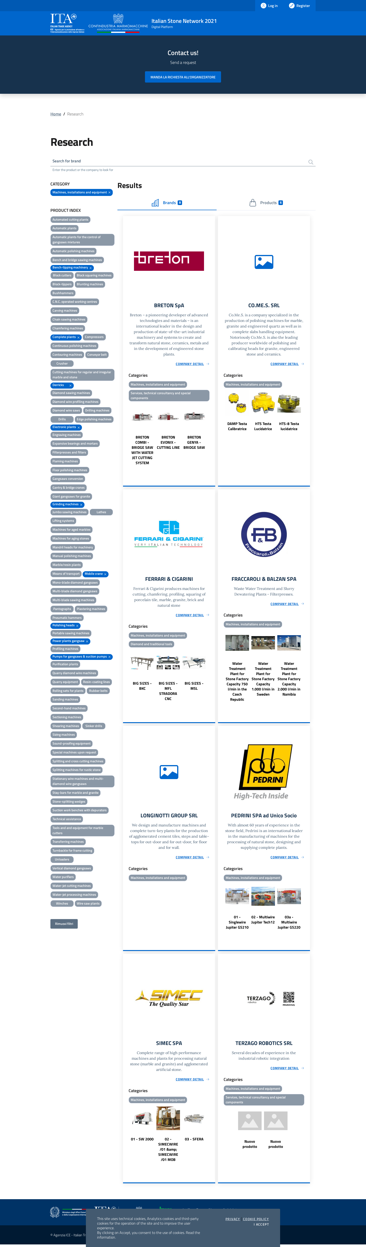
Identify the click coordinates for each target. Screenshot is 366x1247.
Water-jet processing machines (74, 894)
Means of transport (66, 573)
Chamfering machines (68, 328)
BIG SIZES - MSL (194, 688)
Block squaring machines (94, 275)
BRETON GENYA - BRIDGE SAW (194, 444)
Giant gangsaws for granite (71, 496)
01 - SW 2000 (142, 1141)
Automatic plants (65, 228)
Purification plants (65, 664)
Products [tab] (266, 203)
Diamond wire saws (66, 410)
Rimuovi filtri (64, 924)
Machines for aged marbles (72, 529)
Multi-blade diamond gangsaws (75, 591)
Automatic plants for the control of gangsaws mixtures (77, 240)
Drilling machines (97, 410)
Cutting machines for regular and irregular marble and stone (82, 375)
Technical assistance (67, 819)
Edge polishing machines (94, 419)
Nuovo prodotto (250, 1147)
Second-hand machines (69, 708)
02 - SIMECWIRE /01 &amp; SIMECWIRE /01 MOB (168, 1152)
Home (55, 114)
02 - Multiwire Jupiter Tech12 (263, 921)
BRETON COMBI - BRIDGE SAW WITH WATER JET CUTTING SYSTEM (142, 451)
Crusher (62, 363)
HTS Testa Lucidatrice (263, 427)
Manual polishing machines (72, 556)
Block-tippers (62, 284)
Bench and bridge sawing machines (77, 260)
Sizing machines (64, 735)
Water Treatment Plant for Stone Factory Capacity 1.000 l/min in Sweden (263, 680)
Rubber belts (98, 691)
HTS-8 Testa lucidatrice (289, 427)
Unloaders (62, 859)
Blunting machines (90, 284)
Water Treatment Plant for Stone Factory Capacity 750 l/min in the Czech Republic (237, 683)
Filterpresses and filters (69, 452)
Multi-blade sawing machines (73, 600)
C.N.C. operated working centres (75, 302)
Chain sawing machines (69, 319)
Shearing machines (66, 726)
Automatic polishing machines (74, 251)
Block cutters (62, 275)
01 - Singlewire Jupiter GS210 (237, 924)
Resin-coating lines (96, 682)
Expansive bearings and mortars (75, 444)
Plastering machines (91, 609)
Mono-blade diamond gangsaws (75, 582)
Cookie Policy (256, 1219)
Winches (62, 903)
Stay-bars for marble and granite (76, 793)
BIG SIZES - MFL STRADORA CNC (168, 693)
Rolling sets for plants (68, 691)
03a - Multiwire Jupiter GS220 (289, 924)
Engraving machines (67, 435)
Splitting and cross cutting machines (78, 761)
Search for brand (68, 161)
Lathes (101, 512)
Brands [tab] (167, 203)
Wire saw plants (88, 903)
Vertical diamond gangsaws (72, 868)
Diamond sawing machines (71, 393)
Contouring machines (67, 354)
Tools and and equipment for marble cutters (78, 831)
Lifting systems (63, 521)
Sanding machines (65, 699)
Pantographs (62, 609)
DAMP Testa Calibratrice (237, 427)
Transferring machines (68, 842)
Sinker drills (93, 726)
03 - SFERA (194, 1141)
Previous (125, 435)
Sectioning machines (67, 717)
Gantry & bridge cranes (69, 488)
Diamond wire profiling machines (76, 402)
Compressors (94, 337)
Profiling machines (65, 649)
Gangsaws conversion (68, 479)
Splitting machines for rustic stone (77, 770)
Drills (62, 419)
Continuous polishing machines (74, 346)
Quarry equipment (65, 682)
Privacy (232, 1219)
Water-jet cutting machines (72, 886)
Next (213, 435)
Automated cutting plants (70, 219)
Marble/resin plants (67, 565)
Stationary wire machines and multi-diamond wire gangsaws (78, 782)
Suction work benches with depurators (80, 810)
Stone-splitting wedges (69, 801)
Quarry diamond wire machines (74, 673)
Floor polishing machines (70, 470)
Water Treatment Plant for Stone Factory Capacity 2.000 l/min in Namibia (289, 680)
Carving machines (65, 311)
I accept (261, 1224)
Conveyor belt (97, 354)
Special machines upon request (74, 752)
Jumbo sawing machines (70, 512)
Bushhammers (63, 293)
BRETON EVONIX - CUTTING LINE (168, 444)
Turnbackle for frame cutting (72, 851)
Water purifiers (63, 877)
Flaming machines (65, 461)
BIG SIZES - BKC (142, 688)
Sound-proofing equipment (72, 744)
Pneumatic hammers (67, 618)
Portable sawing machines (71, 633)
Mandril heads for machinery (73, 547)
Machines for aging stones (71, 538)
